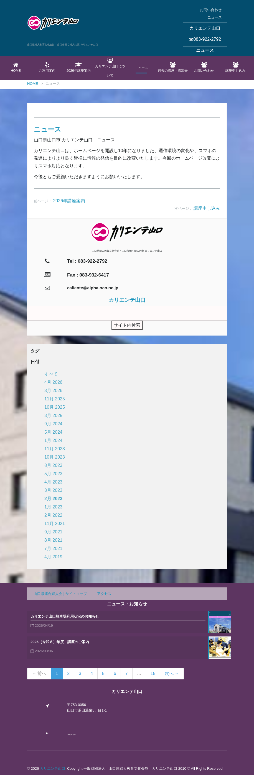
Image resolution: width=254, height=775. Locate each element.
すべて (51, 374)
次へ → (172, 673)
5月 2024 (53, 432)
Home (15, 67)
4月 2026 (53, 382)
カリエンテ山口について (110, 67)
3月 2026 (53, 390)
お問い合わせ (211, 10)
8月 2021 (53, 540)
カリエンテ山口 (52, 768)
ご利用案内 (47, 67)
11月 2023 (54, 448)
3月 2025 (53, 415)
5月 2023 (53, 473)
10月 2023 (54, 457)
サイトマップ (76, 594)
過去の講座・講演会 (172, 67)
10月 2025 (54, 407)
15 (153, 673)
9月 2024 (53, 423)
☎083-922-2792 (205, 39)
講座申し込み (235, 67)
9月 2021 (53, 532)
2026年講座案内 (78, 67)
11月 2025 (54, 399)
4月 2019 (53, 556)
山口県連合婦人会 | (49, 594)
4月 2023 (53, 482)
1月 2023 (53, 507)
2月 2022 (53, 515)
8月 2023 (53, 465)
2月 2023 (53, 498)
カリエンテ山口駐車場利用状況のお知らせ (65, 616)
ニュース (214, 17)
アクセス (104, 594)
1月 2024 (53, 440)
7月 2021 (53, 548)
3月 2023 (53, 490)
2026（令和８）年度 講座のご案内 (60, 642)
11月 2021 (54, 523)
